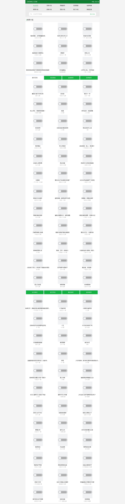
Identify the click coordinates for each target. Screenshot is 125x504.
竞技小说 (62, 9)
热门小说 (75, 9)
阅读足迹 (89, 9)
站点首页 (35, 5)
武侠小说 (49, 9)
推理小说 (35, 9)
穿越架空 (62, 5)
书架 (93, 1)
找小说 (97, 1)
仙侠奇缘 (89, 5)
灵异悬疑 (75, 5)
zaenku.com (31, 2)
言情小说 (49, 5)
